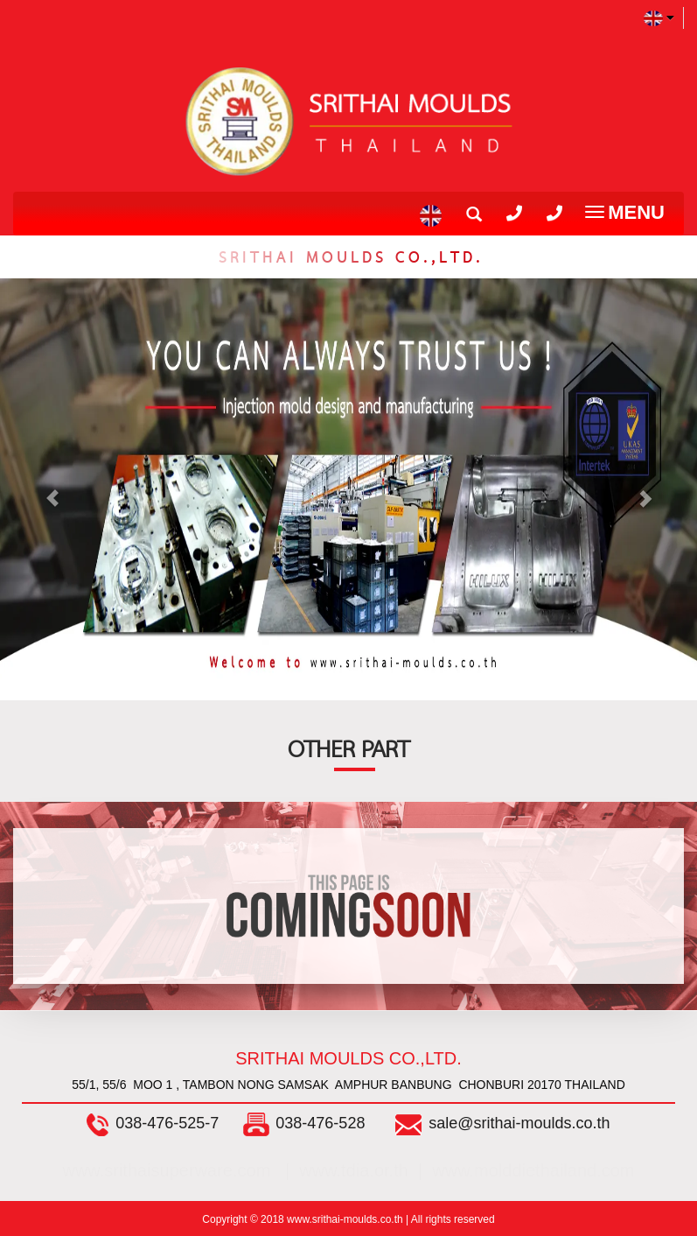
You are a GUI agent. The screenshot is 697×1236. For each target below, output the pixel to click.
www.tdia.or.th (353, 1170)
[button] (52, 489)
